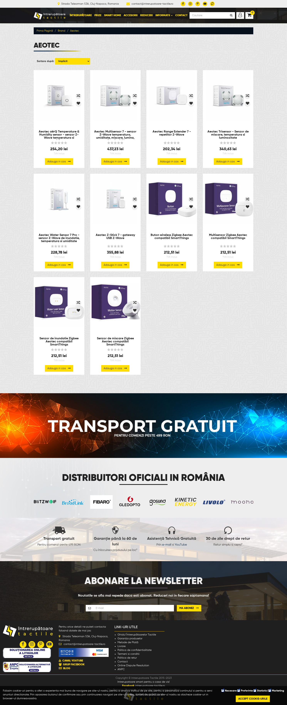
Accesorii (131, 15)
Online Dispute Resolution (133, 665)
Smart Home (112, 15)
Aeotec (74, 30)
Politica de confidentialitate (134, 650)
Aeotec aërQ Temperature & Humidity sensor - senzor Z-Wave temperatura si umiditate (59, 135)
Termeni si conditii (128, 654)
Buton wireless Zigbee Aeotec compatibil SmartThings (172, 237)
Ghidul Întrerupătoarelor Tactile (136, 634)
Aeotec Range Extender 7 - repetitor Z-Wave (172, 133)
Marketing (276, 690)
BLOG (66, 668)
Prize (97, 15)
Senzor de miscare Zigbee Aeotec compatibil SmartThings (115, 341)
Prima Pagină (45, 30)
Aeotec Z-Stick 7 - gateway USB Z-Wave (115, 237)
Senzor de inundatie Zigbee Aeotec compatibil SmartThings (59, 341)
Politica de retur (127, 657)
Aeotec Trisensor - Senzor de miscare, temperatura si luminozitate (228, 134)
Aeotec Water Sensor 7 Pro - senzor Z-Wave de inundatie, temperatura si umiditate (59, 238)
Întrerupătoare (81, 15)
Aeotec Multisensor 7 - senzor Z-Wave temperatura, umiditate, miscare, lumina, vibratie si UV (115, 135)
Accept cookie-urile (252, 698)
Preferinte (245, 690)
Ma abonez (189, 608)
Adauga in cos (59, 161)
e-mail (166, 544)
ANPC (121, 669)
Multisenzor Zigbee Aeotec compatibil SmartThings (228, 237)
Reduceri (146, 15)
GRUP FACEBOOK (74, 664)
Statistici (261, 690)
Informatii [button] (164, 15)
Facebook (128, 685)
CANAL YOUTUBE (72, 660)
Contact (181, 15)
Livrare (121, 646)
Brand (61, 30)
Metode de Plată (127, 642)
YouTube (181, 544)
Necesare (229, 690)
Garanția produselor (129, 638)
